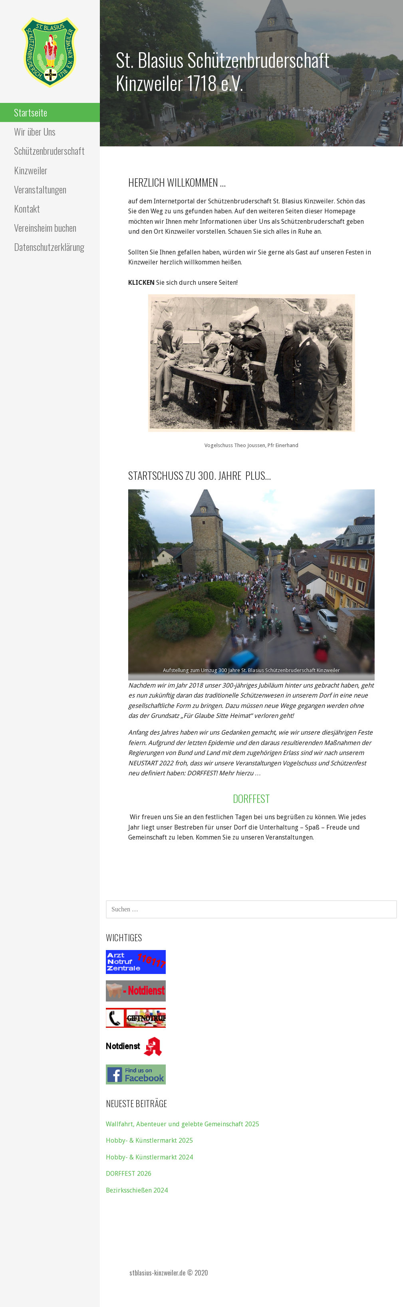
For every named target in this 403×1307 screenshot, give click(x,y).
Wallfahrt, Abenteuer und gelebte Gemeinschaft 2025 (182, 1124)
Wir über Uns (35, 131)
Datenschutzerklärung (49, 246)
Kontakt (27, 208)
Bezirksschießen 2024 (137, 1190)
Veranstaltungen (40, 189)
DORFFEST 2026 (128, 1173)
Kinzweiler (31, 170)
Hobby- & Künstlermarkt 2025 (149, 1140)
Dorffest (251, 798)
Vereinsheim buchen (45, 227)
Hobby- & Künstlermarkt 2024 (149, 1157)
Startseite (30, 112)
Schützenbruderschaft (49, 150)
